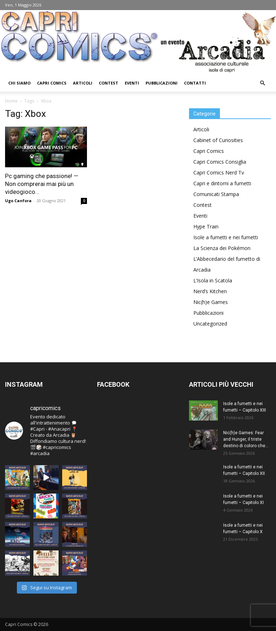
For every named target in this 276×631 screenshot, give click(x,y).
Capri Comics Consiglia (219, 161)
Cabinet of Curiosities (218, 140)
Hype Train (205, 226)
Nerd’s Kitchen (210, 291)
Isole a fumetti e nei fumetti (225, 237)
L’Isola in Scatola (212, 280)
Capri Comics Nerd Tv (218, 172)
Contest (108, 83)
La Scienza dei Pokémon (221, 248)
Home (11, 101)
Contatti (195, 83)
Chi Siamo (19, 83)
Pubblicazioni (162, 83)
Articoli (82, 83)
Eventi (132, 83)
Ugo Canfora (18, 200)
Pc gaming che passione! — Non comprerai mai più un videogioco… (41, 183)
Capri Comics (51, 83)
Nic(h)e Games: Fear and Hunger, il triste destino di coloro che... (245, 439)
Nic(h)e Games (210, 302)
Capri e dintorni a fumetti (222, 183)
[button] (262, 83)
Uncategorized (210, 323)
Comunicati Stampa (216, 194)
